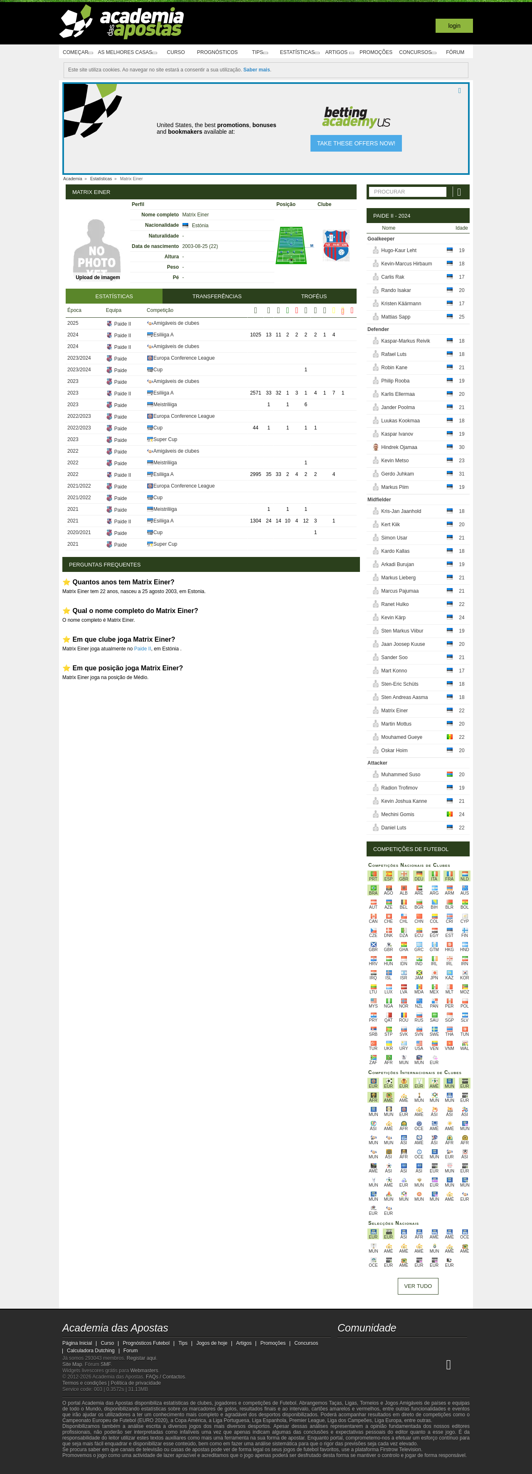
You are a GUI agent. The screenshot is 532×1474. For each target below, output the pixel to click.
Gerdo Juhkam (397, 474)
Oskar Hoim (394, 750)
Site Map (72, 1364)
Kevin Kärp (393, 618)
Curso (181, 52)
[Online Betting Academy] (376, 1364)
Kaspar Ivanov (397, 434)
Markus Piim (395, 487)
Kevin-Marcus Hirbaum (406, 264)
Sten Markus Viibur (402, 631)
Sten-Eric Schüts (399, 684)
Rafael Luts (393, 354)
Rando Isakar (396, 290)
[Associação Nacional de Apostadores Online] (141, 1467)
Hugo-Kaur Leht (398, 250)
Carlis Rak (392, 277)
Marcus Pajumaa (400, 591)
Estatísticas (297, 52)
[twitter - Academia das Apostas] (360, 1347)
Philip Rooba (395, 381)
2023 (73, 381)
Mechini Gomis (397, 814)
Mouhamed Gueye (401, 737)
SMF (106, 1364)
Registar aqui (141, 1358)
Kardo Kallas (395, 551)
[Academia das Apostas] (344, 1364)
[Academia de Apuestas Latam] (406, 1364)
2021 (73, 509)
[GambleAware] (83, 1467)
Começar (79, 52)
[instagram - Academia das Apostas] (406, 1347)
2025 (73, 323)
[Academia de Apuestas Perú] (438, 1364)
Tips (258, 52)
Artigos (340, 52)
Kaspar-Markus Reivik (405, 341)
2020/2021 (79, 532)
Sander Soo (394, 657)
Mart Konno (394, 671)
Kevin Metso (395, 461)
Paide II (110, 323)
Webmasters (144, 1370)
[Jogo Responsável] (176, 1466)
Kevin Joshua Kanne (404, 801)
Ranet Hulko (395, 604)
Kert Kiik (390, 524)
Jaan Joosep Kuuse (403, 644)
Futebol (288, 1403)
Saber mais (257, 70)
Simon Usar (394, 538)
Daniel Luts (393, 828)
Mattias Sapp (395, 317)
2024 (73, 334)
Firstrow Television (400, 1449)
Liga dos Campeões (350, 1420)
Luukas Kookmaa (400, 421)
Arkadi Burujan (397, 564)
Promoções (377, 52)
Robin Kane (394, 367)
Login (454, 25)
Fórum (458, 52)
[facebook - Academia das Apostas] (391, 1347)
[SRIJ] (206, 1467)
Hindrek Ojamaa (399, 447)
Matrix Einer (394, 711)
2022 (73, 451)
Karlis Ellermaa (398, 394)
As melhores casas (132, 52)
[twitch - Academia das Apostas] (344, 1347)
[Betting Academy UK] (422, 1364)
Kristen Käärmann (401, 304)
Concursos (421, 52)
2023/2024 (79, 358)
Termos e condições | (86, 1383)
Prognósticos (219, 52)
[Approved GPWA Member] (116, 1467)
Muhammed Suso (400, 774)
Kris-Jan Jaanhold (401, 511)
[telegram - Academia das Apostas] (422, 1347)
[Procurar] (460, 191)
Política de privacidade (136, 1383)
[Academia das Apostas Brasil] (360, 1364)
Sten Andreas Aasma (404, 697)
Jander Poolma (398, 407)
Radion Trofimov (399, 788)
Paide (108, 358)
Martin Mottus (396, 724)
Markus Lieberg (398, 578)
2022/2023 (79, 416)
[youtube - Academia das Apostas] (376, 1347)
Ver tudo (418, 1286)
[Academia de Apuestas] (391, 1364)
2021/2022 (79, 485)
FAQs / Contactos (165, 1377)
